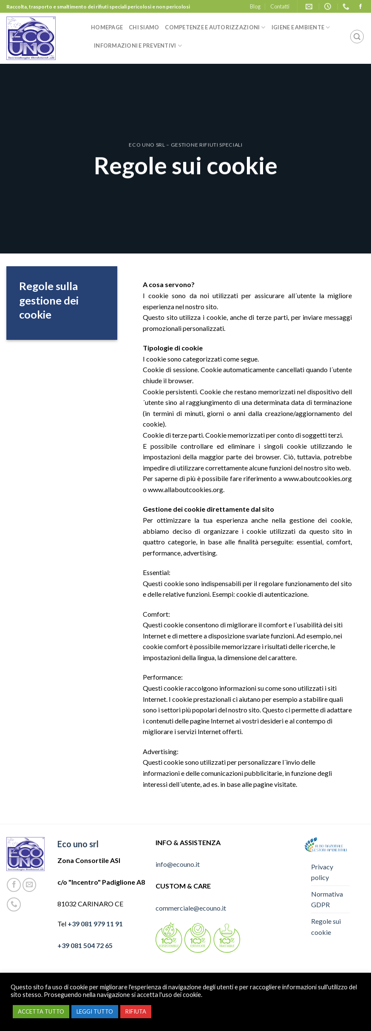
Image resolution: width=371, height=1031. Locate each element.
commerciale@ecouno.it (191, 908)
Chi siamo (144, 27)
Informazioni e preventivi (138, 46)
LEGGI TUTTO (94, 1011)
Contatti (279, 6)
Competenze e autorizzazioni (215, 27)
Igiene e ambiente (301, 27)
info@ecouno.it (178, 864)
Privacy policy (322, 872)
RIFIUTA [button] (135, 1011)
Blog (255, 6)
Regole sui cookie (326, 926)
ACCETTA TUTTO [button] (41, 1011)
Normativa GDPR (327, 899)
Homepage (107, 27)
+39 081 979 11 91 (95, 924)
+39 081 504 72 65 (85, 945)
